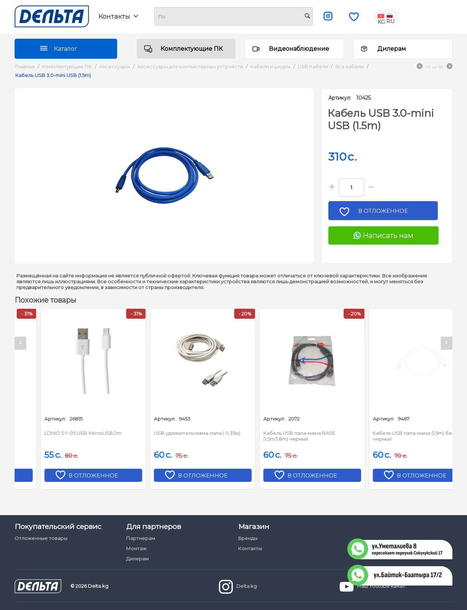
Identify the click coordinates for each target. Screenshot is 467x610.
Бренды (248, 538)
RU (390, 16)
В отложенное (385, 213)
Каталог (65, 48)
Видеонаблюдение (299, 48)
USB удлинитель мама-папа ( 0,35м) (282, 433)
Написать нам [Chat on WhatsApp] (383, 235)
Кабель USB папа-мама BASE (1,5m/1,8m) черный (385, 436)
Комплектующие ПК (192, 48)
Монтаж (136, 548)
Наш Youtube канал (372, 587)
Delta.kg (238, 587)
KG (382, 16)
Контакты (118, 16)
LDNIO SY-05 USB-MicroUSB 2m (168, 433)
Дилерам (391, 48)
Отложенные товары (41, 538)
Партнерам (140, 538)
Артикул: (339, 98)
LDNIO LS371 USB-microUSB (54, 433)
